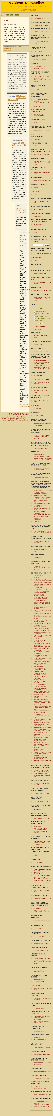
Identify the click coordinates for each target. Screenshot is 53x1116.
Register (33, 10)
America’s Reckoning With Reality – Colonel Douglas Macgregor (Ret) (14, 418)
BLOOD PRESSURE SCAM (42, 602)
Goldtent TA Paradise (26, 2)
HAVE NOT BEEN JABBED (42, 1048)
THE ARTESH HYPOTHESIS (42, 290)
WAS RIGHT (37, 558)
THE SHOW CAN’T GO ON (19, 414)
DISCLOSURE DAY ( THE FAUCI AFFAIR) (41, 77)
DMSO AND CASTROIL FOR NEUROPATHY (42, 636)
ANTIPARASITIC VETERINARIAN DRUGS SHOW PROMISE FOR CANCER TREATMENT (41, 598)
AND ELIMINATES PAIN (41, 60)
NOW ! (36, 146)
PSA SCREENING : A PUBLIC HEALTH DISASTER (42, 720)
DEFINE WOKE (38, 862)
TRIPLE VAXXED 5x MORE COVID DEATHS (42, 1021)
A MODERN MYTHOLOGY (42, 793)
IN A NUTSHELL (39, 375)
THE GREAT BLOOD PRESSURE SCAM (40, 739)
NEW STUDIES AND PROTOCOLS (40, 713)
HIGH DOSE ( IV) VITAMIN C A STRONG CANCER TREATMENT (42, 663)
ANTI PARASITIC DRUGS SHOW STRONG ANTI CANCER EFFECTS (41, 592)
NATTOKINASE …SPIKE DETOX (41, 697)
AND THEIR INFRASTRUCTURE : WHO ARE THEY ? (42, 567)
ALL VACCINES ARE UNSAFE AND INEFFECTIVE (43, 876)
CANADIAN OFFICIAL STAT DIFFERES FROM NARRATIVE (42, 1018)
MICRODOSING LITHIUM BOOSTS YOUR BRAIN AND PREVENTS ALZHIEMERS (42, 691)
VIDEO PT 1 (37, 518)
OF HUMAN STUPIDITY (41, 950)
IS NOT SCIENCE (39, 415)
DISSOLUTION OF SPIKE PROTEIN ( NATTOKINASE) (42, 629)
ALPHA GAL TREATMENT (41, 589)
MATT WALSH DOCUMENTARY (39, 970)
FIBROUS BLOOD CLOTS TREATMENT (41, 649)
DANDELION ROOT (40, 627)
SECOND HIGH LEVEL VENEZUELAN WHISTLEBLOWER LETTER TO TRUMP (42, 508)
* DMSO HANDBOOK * (40, 576)
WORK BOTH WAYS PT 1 (41, 943)
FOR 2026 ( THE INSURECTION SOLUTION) (42, 455)
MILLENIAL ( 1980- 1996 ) (42, 318)
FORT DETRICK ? (39, 980)
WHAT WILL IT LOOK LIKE (42, 818)
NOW (35, 122)
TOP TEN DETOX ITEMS (41, 744)
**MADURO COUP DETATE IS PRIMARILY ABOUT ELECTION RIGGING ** (43, 492)
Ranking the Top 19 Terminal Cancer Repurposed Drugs (42, 723)
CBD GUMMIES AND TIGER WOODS (42, 614)
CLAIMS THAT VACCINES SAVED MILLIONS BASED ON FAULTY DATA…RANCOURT (42, 880)
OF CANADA (38, 408)
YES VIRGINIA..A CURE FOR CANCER (42, 761)
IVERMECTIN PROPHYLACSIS (39, 678)
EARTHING (37, 645)
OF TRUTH (37, 1038)
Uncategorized (7, 48)
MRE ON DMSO (38, 694)
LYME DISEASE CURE (40, 686)
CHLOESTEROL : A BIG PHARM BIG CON (41, 621)
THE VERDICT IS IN (40, 1031)
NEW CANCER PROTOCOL (42, 711)
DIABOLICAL (38, 260)
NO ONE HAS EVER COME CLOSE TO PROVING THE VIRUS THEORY (42, 842)
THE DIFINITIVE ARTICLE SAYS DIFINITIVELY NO (41, 468)
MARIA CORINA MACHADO (42, 503)
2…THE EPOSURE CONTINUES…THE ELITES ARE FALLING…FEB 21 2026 (42, 367)
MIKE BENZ (37, 826)
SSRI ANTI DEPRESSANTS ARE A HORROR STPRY (42, 731)
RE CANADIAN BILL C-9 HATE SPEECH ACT (41, 67)
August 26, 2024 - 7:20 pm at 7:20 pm (23, 241)
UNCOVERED (38, 344)
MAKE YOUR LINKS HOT (41, 1106)
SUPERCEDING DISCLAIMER (39, 225)
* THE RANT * (38, 578)
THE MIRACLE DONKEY (41, 267)
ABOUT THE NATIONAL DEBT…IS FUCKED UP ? (41, 771)
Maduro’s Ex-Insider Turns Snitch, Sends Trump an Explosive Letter (41, 500)
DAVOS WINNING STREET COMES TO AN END (42, 959)
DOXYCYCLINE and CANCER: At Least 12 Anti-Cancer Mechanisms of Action (42, 642)
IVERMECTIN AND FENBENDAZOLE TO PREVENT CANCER (40, 673)
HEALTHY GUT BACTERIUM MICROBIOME (42, 659)
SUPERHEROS (38, 928)
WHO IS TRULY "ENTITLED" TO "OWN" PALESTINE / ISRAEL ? (42, 298)
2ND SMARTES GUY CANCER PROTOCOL (40, 586)
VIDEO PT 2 (37, 520)
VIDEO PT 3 (37, 521)
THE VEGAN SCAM (40, 742)
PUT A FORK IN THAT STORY (43, 253)
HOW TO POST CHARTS (41, 1105)
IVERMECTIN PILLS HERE (42, 676)
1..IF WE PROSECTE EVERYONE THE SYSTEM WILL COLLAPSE (41, 362)
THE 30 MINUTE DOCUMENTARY (39, 115)
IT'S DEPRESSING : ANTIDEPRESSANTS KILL (41, 668)
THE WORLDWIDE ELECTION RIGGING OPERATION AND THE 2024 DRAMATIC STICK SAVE (42, 514)
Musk (6, 20)
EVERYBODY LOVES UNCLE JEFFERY (42, 383)
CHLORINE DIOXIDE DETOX (42, 623)
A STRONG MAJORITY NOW (42, 898)
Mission (36, 187)
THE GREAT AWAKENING (41, 154)
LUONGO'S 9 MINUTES (41, 351)
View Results (41, 326)
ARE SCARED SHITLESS (41, 1078)
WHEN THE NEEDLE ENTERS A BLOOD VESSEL (42, 910)
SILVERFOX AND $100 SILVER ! (40, 240)
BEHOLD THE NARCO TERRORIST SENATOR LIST (42, 496)
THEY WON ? (38, 106)
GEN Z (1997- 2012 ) (41, 320)
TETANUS (37, 734)
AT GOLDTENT (38, 209)
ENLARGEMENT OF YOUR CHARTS (42, 1102)
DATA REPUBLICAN (40, 51)
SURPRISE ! (37, 1086)
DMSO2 (36, 638)
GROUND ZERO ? (39, 936)
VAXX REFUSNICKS (40, 1088)
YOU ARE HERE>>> (40, 1039)
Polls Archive (37, 329)
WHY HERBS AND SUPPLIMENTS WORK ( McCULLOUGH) (41, 757)
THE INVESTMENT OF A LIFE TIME (43, 391)
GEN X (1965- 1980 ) (41, 316)
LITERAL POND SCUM (40, 32)
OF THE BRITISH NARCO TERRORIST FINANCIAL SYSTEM (41, 436)
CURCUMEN (38, 625)
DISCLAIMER (38, 216)
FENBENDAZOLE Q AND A (42, 647)
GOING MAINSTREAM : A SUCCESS (41, 541)
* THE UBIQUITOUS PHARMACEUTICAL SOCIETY (43, 580)
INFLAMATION (38, 666)
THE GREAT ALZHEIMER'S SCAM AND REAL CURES (42, 736)
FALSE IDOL (37, 810)
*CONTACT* (37, 194)
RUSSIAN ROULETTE (40, 908)
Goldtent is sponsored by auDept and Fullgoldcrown (15, 420)
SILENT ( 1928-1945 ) (41, 311)
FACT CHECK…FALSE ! (41, 448)
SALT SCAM (37, 726)
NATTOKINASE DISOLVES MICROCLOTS (42, 703)
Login (23, 10)
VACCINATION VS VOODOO (42, 1071)
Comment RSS (8, 50)
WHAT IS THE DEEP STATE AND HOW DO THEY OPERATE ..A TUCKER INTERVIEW (42, 830)
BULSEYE (37, 89)
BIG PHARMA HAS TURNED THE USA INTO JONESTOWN (42, 532)
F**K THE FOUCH (39, 1008)
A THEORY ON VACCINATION (38, 873)
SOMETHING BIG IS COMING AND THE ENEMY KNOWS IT (43, 458)
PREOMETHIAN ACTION (41, 131)
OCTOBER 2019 (39, 981)
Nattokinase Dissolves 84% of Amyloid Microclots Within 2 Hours (42, 707)
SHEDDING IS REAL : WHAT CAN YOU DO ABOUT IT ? (42, 728)
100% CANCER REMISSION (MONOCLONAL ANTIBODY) (42, 583)
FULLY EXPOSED (39, 18)
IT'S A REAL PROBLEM (41, 801)
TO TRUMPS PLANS (40, 274)
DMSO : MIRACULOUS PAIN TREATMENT (42, 632)
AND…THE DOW (39, 139)
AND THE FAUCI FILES (41, 25)
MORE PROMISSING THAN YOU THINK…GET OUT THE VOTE (42, 162)
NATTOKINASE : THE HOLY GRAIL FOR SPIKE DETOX (42, 700)
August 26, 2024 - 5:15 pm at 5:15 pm (19, 145)
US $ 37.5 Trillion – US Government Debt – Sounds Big (42, 775)
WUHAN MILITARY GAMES (42, 1054)
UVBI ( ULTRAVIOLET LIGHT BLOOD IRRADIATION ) (42, 753)
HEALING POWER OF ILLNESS (40, 655)
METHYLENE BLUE (40, 688)
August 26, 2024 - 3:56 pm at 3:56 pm (17, 98)
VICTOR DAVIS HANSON (41, 478)
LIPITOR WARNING (40, 684)
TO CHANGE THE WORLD (42, 181)
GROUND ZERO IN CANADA (42, 1095)
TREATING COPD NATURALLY (39, 746)
